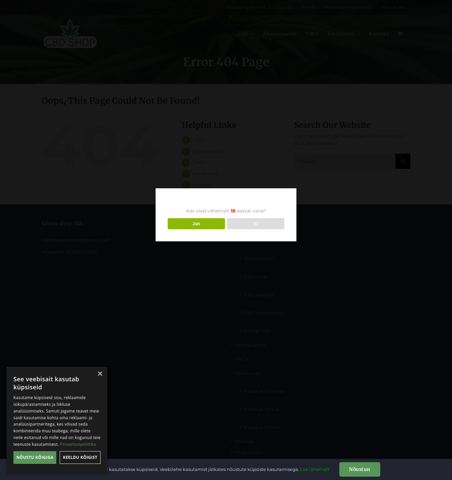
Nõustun (360, 469)
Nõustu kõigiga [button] (35, 457)
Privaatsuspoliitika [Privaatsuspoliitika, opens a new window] (78, 444)
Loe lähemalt (314, 469)
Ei (255, 223)
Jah (196, 223)
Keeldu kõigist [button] (80, 457)
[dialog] (57, 420)
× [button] (99, 374)
